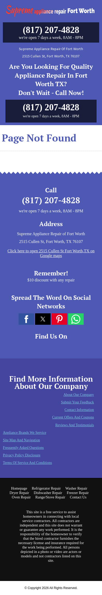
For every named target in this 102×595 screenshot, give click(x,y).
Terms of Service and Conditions (27, 463)
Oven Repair (21, 497)
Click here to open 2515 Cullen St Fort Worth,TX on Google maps (51, 253)
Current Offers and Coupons (73, 417)
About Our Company (79, 395)
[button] (26, 319)
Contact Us (78, 497)
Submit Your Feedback (77, 402)
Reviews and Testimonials (74, 425)
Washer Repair (76, 488)
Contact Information (79, 410)
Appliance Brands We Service (24, 433)
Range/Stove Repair (50, 497)
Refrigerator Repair (46, 488)
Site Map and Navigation (21, 440)
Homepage (19, 488)
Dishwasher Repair (48, 493)
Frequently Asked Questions (23, 448)
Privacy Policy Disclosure (21, 455)
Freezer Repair (78, 493)
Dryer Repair (19, 493)
